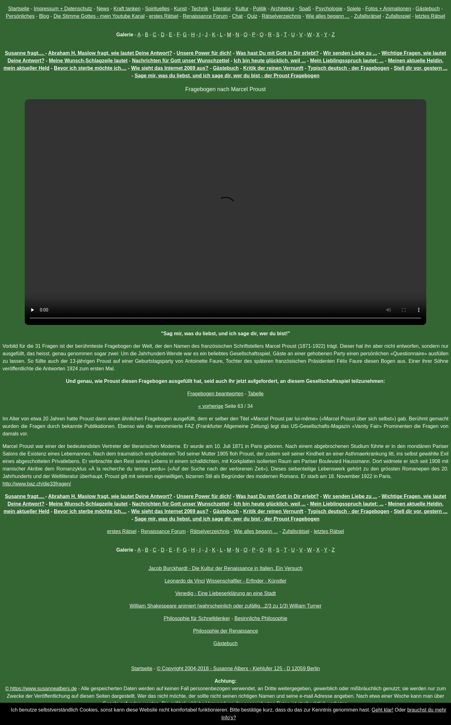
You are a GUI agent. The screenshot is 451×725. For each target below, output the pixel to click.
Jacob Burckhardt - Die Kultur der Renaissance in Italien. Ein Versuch (225, 568)
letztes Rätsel (430, 16)
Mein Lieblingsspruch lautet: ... (347, 60)
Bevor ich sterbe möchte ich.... (90, 68)
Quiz (252, 16)
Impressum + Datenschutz (63, 8)
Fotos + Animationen (388, 8)
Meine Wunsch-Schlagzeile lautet (88, 60)
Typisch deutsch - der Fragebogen (348, 68)
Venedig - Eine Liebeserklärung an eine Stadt (225, 593)
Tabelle (256, 393)
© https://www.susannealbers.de (41, 688)
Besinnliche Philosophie (260, 618)
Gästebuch (428, 8)
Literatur (222, 8)
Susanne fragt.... (25, 53)
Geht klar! (382, 709)
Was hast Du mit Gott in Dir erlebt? (277, 53)
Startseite (18, 8)
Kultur (242, 8)
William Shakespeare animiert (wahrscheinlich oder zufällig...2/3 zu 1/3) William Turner (226, 606)
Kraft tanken (127, 8)
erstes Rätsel (163, 16)
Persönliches (20, 16)
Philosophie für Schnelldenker (197, 618)
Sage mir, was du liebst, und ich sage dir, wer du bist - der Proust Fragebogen (227, 75)
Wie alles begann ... (328, 16)
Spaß (305, 8)
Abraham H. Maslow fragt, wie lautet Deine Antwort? (110, 53)
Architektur (282, 8)
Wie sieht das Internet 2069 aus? (169, 68)
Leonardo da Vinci (184, 581)
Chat (237, 16)
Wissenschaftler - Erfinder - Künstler (246, 581)
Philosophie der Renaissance (225, 631)
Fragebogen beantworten (215, 393)
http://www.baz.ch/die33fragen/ (37, 483)
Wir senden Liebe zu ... (350, 53)
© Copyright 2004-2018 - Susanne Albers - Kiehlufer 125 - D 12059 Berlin (238, 668)
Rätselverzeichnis (281, 16)
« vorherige (210, 406)
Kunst (180, 8)
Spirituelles (157, 8)
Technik (199, 8)
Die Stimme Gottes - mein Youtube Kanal (99, 16)
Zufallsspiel (398, 16)
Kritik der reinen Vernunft (273, 68)
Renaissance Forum (205, 16)
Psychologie (328, 8)
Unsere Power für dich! (204, 53)
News (102, 8)
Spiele (354, 8)
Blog (44, 16)
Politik (260, 8)
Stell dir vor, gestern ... (421, 68)
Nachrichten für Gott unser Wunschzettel (180, 60)
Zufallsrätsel (367, 16)
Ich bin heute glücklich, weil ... (270, 60)
